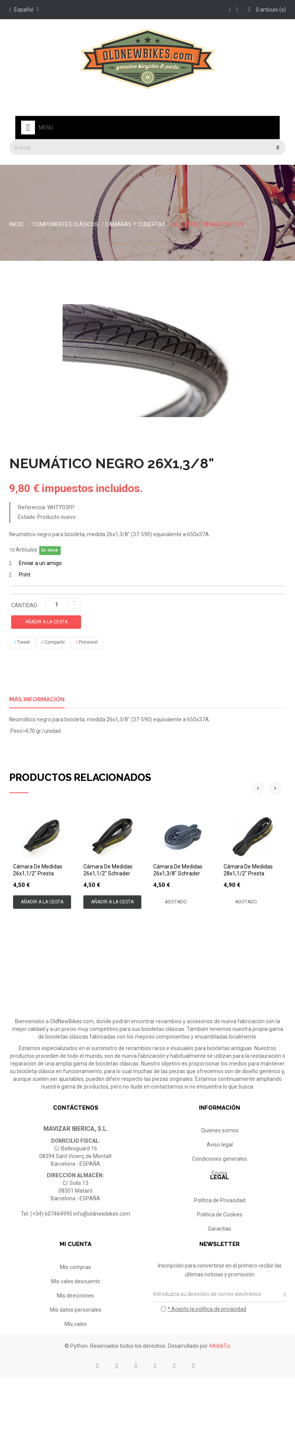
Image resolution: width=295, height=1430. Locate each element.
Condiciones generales (219, 1159)
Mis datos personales (75, 1344)
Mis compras (75, 1302)
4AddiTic (219, 1399)
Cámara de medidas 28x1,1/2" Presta (248, 870)
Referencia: (32, 507)
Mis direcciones (75, 1330)
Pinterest (87, 642)
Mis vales (76, 1358)
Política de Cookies (219, 1237)
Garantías (219, 1252)
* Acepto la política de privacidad (206, 1344)
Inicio (16, 224)
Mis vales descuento (75, 1316)
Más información (37, 699)
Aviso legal (220, 1145)
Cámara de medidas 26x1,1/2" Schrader (108, 870)
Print (24, 575)
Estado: (27, 517)
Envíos (219, 1173)
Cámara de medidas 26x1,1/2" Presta (37, 870)
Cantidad (24, 605)
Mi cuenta (75, 1279)
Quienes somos (220, 1130)
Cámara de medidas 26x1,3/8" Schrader (177, 870)
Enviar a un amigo (40, 563)
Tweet (22, 642)
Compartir (53, 642)
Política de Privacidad (219, 1223)
